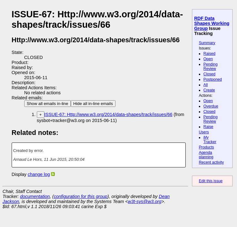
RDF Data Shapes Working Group (211, 23)
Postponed (212, 79)
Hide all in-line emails (93, 103)
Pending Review (210, 66)
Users (204, 132)
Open (208, 59)
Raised (209, 53)
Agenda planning (206, 154)
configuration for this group (80, 196)
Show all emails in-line (47, 103)
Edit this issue (211, 181)
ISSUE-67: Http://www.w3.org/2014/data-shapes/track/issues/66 (108, 114)
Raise (208, 127)
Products (206, 147)
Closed (209, 74)
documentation (35, 196)
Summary (207, 43)
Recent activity (211, 162)
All (205, 85)
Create (209, 90)
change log (39, 174)
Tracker (209, 139)
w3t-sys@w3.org (144, 201)
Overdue (210, 106)
